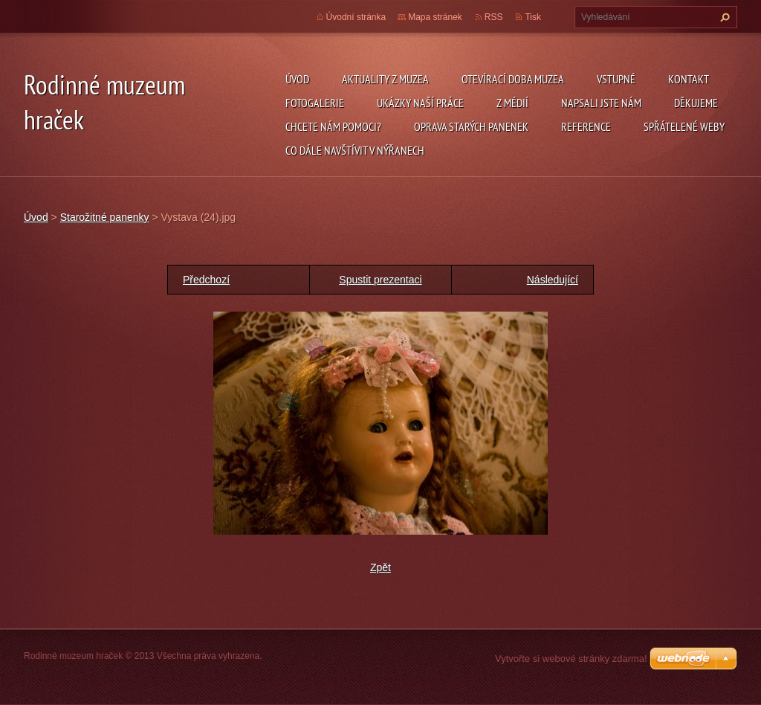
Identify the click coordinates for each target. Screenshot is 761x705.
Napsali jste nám (601, 102)
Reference (586, 126)
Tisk (533, 17)
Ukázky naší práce (420, 102)
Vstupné (616, 78)
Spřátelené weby (684, 126)
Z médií (512, 102)
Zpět (380, 567)
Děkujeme (696, 102)
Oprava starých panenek (471, 126)
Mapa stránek (435, 17)
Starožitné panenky (104, 217)
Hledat (723, 17)
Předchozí (206, 280)
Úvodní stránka (356, 17)
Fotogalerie (314, 102)
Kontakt (688, 78)
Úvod (297, 78)
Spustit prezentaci (380, 280)
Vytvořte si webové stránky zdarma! (571, 658)
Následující (552, 280)
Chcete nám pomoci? (333, 126)
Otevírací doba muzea (513, 78)
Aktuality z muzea (385, 78)
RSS (494, 17)
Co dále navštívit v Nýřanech (354, 150)
